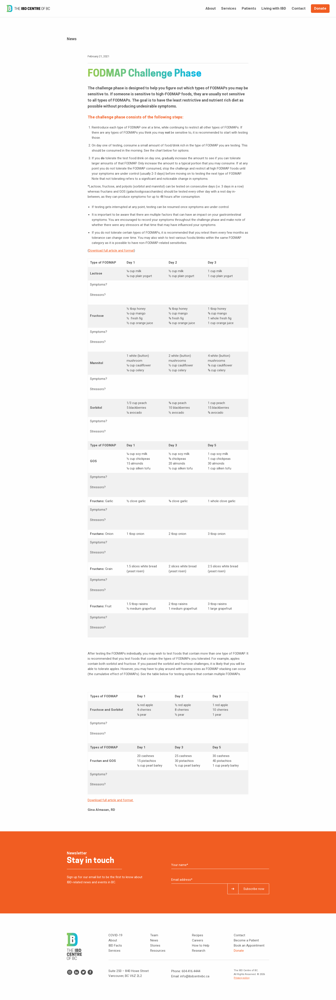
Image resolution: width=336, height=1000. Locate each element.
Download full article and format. (111, 800)
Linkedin (76, 972)
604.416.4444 (191, 971)
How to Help (200, 945)
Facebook (90, 972)
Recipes (197, 935)
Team (154, 935)
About (112, 940)
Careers (197, 940)
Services (114, 951)
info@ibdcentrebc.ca (194, 976)
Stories (155, 945)
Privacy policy (241, 977)
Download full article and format (111, 250)
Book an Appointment (249, 945)
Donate (239, 951)
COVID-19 (115, 935)
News (154, 940)
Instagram (69, 972)
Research (198, 951)
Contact (239, 935)
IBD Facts (115, 945)
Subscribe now (253, 889)
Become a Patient (246, 940)
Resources (157, 951)
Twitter (83, 972)
